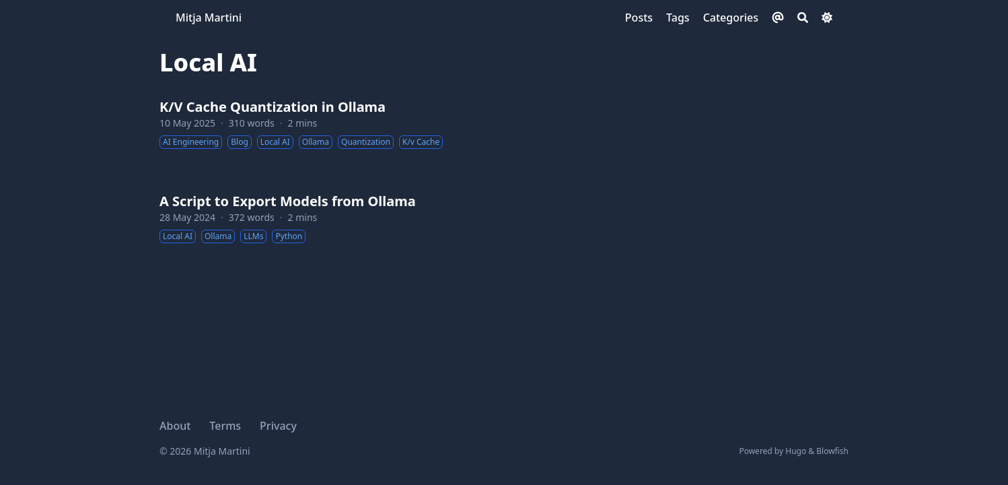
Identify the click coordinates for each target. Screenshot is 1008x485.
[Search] (802, 17)
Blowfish (832, 451)
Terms (225, 425)
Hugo (795, 451)
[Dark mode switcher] (827, 17)
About (174, 425)
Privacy (278, 425)
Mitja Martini (209, 17)
